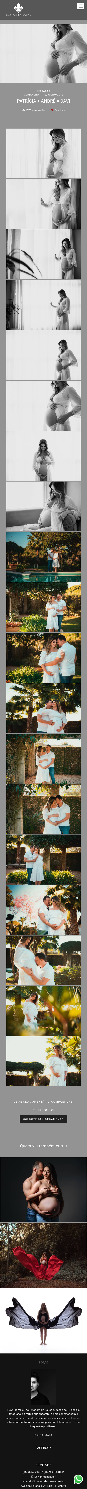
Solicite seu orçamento (43, 1119)
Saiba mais (43, 1418)
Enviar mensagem (45, 1460)
